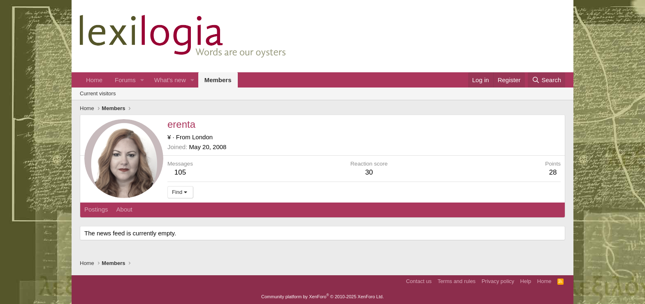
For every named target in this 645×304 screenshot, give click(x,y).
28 (553, 172)
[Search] (546, 80)
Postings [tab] (96, 209)
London (202, 137)
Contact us (419, 281)
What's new (170, 79)
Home (94, 79)
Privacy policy (498, 281)
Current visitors (98, 93)
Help (525, 281)
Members (218, 79)
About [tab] (124, 209)
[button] (142, 80)
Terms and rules (457, 281)
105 (180, 172)
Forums (125, 79)
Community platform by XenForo (322, 296)
